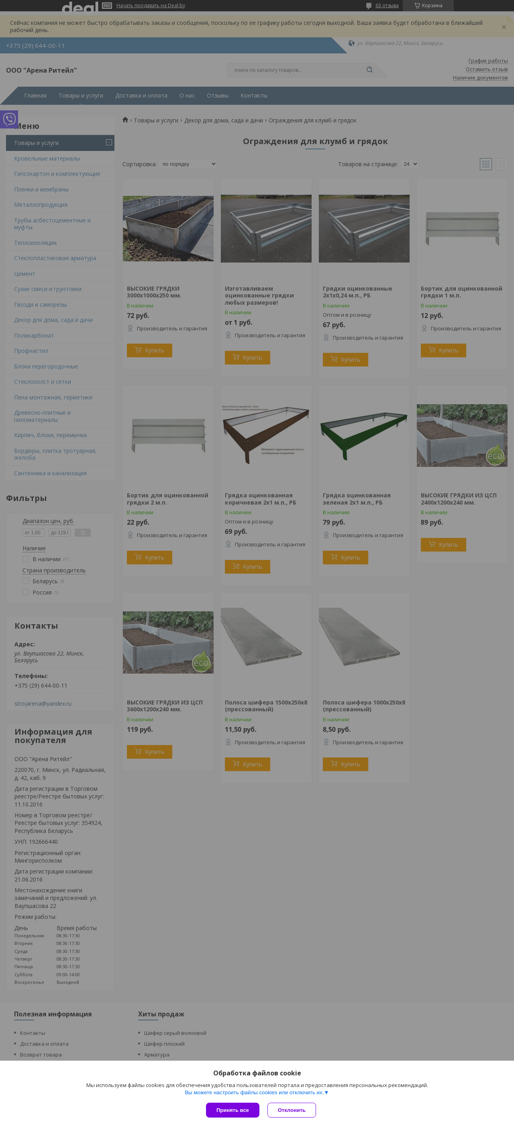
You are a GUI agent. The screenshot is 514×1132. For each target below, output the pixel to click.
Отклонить (292, 1110)
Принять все (232, 1110)
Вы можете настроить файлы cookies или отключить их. (254, 1092)
